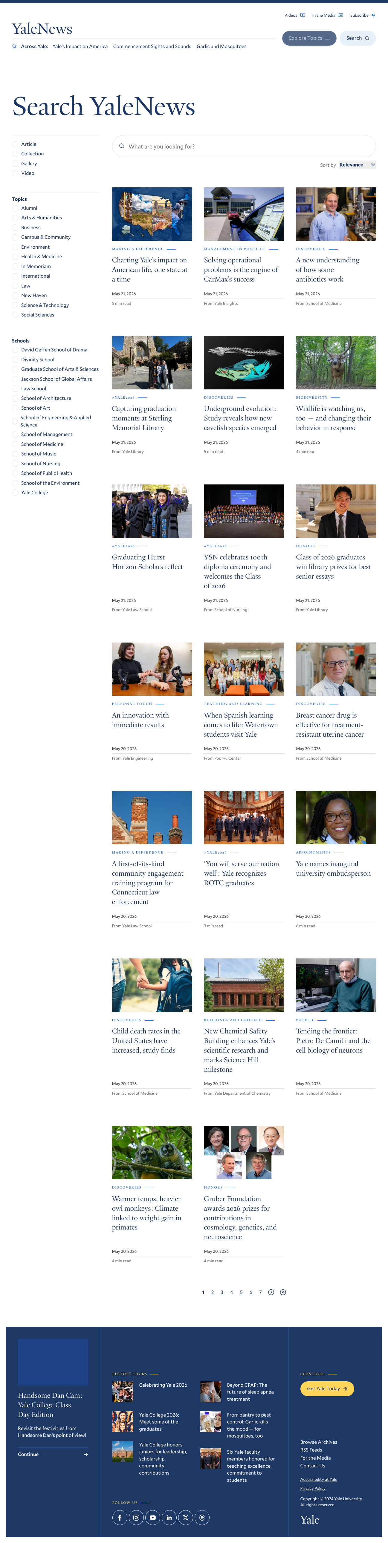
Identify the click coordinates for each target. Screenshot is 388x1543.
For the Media (315, 1457)
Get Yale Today (327, 1388)
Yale (309, 1521)
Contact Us (313, 1465)
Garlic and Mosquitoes (222, 46)
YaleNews (42, 30)
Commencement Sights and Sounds (152, 46)
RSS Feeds (311, 1449)
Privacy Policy (313, 1488)
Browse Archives (318, 1441)
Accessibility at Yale (318, 1479)
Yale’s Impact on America (80, 46)
